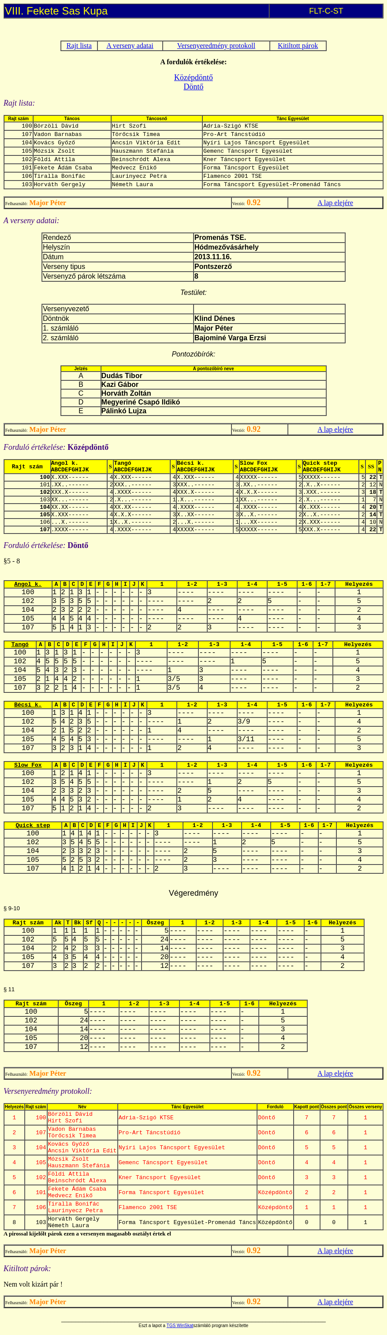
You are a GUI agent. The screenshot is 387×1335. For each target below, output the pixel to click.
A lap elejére (335, 202)
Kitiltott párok (298, 45)
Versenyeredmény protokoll (216, 45)
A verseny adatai (129, 45)
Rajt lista (79, 45)
